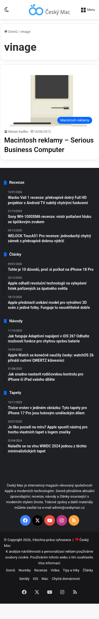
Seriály (24, 579)
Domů (10, 32)
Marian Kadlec (18, 132)
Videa (55, 570)
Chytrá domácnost (66, 579)
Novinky (25, 570)
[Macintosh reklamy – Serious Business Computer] (49, 100)
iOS (35, 579)
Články (88, 570)
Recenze (40, 570)
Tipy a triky (71, 570)
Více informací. (49, 563)
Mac (45, 579)
